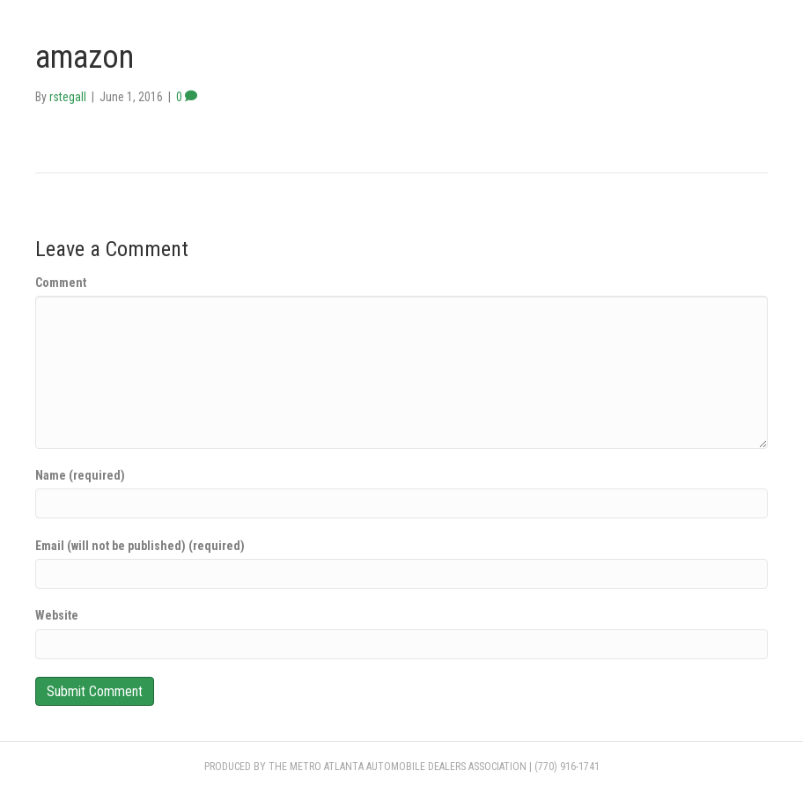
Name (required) (80, 475)
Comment (60, 282)
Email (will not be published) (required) (140, 546)
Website (56, 615)
